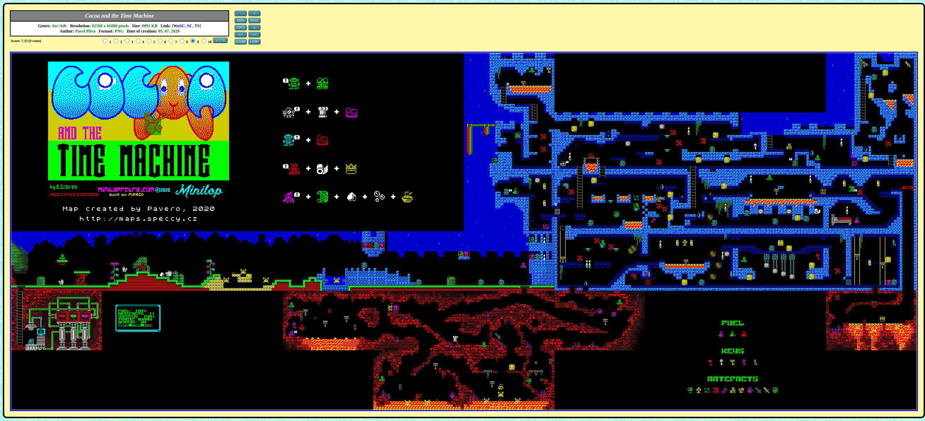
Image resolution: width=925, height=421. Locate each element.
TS (197, 25)
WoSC (179, 25)
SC (189, 25)
